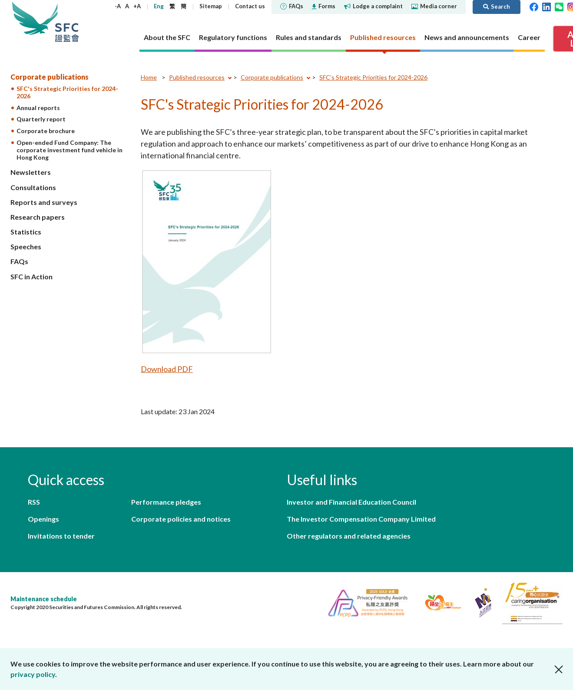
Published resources (197, 77)
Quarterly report (41, 119)
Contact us (250, 6)
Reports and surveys (43, 202)
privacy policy (32, 674)
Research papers (37, 217)
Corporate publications (49, 77)
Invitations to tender (61, 536)
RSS (34, 502)
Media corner (434, 6)
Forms (323, 6)
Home (149, 77)
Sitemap (210, 6)
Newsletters (30, 172)
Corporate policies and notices (181, 519)
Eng (159, 6)
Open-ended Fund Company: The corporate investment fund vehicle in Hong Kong (70, 150)
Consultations (33, 187)
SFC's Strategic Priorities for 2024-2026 (67, 92)
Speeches (25, 246)
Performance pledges (166, 502)
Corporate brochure (46, 130)
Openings (43, 519)
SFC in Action (31, 276)
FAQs (291, 6)
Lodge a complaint (373, 6)
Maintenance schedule (43, 599)
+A (137, 6)
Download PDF (167, 369)
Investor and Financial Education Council (351, 502)
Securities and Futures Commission (66, 21)
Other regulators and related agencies (349, 536)
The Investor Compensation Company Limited (361, 519)
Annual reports (38, 107)
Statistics (25, 232)
